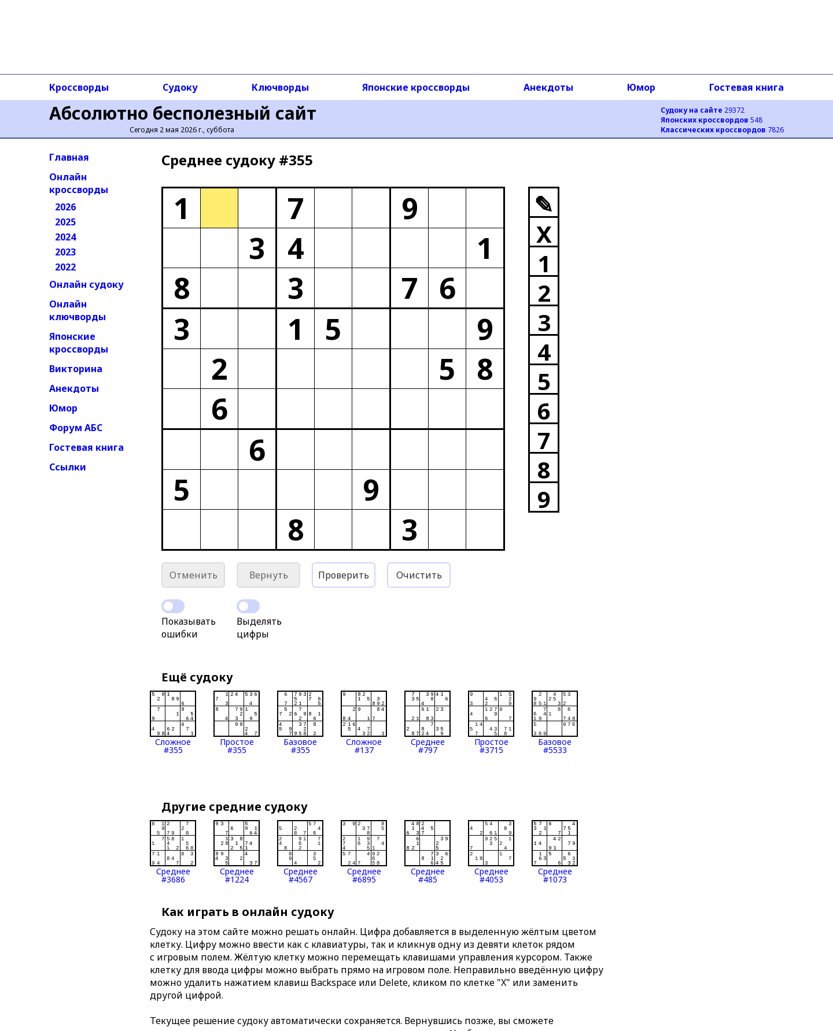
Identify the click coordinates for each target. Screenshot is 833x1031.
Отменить (193, 575)
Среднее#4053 (491, 852)
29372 (702, 110)
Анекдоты (548, 87)
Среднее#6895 (364, 852)
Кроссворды (79, 87)
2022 (65, 267)
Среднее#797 (427, 722)
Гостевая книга (746, 87)
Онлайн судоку (86, 284)
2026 (65, 207)
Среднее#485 (427, 852)
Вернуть (268, 575)
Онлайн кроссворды (78, 183)
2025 (65, 222)
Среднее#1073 (555, 852)
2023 (65, 252)
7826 (722, 130)
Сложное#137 (364, 722)
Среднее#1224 (236, 852)
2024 (65, 237)
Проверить (343, 575)
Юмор (641, 87)
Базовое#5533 (555, 722)
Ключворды (280, 87)
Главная (69, 157)
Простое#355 (236, 722)
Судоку (180, 87)
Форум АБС (75, 427)
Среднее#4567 (300, 852)
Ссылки (67, 467)
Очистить (419, 575)
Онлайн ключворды (77, 310)
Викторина (75, 368)
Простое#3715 (491, 722)
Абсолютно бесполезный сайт (182, 113)
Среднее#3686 (173, 852)
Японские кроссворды (416, 87)
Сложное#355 (173, 722)
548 (711, 120)
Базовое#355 (300, 722)
